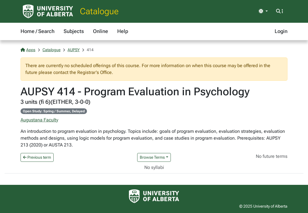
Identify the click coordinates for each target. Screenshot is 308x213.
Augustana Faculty (39, 120)
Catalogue (99, 11)
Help (122, 31)
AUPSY (74, 49)
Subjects (74, 31)
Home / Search (37, 31)
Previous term (37, 157)
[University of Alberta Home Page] (48, 11)
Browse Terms (152, 157)
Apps (28, 49)
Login (281, 31)
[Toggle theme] (263, 11)
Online (100, 31)
